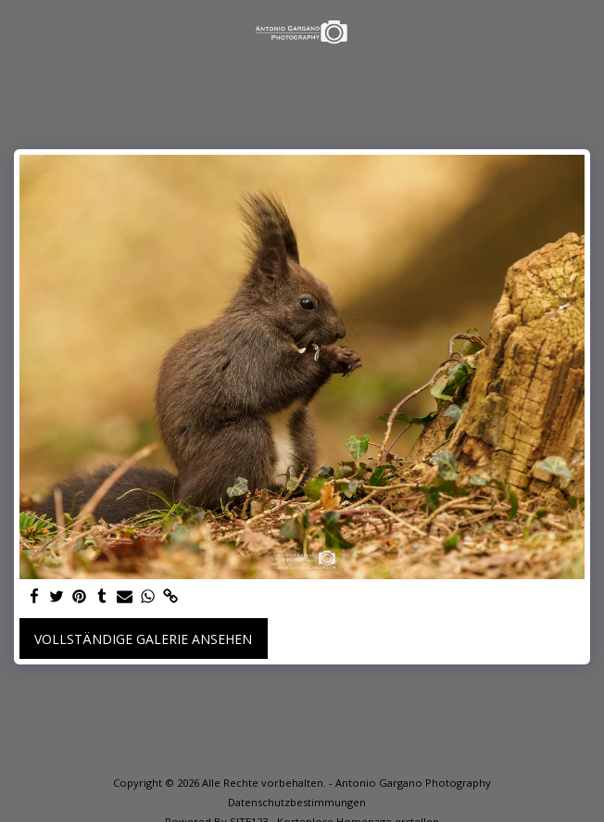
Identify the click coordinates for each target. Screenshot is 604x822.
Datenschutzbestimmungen (297, 802)
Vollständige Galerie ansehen (143, 639)
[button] (20, 31)
